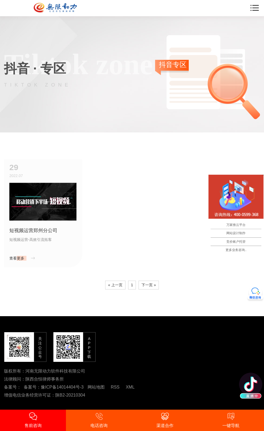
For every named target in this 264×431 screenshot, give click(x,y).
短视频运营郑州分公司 (33, 230)
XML (130, 387)
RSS (115, 387)
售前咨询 (33, 420)
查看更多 (16, 258)
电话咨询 (99, 420)
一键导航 (230, 420)
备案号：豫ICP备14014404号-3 (54, 387)
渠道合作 (165, 420)
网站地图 (96, 387)
